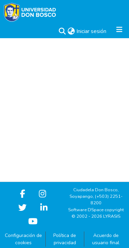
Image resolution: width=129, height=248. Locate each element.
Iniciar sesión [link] (91, 31)
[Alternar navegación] (119, 31)
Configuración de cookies (23, 239)
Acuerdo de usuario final (105, 239)
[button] (62, 31)
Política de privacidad (64, 239)
